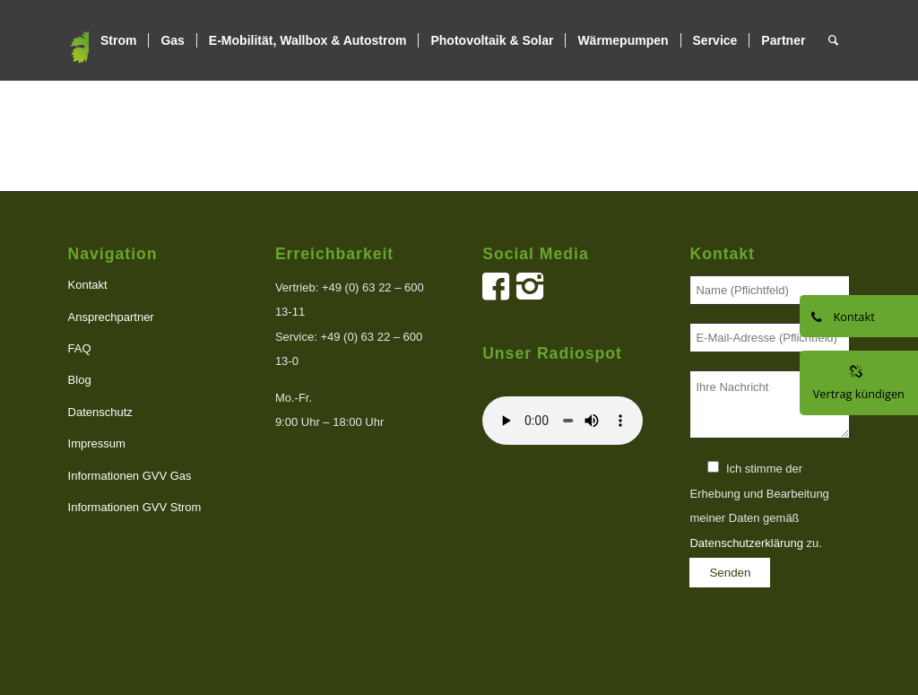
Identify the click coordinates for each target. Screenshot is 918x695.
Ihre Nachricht (769, 404)
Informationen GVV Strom (135, 507)
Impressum (97, 443)
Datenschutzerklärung (745, 543)
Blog (79, 380)
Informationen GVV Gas (130, 475)
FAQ (79, 348)
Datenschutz (100, 412)
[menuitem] (118, 40)
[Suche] (833, 40)
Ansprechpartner (111, 317)
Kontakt (88, 284)
